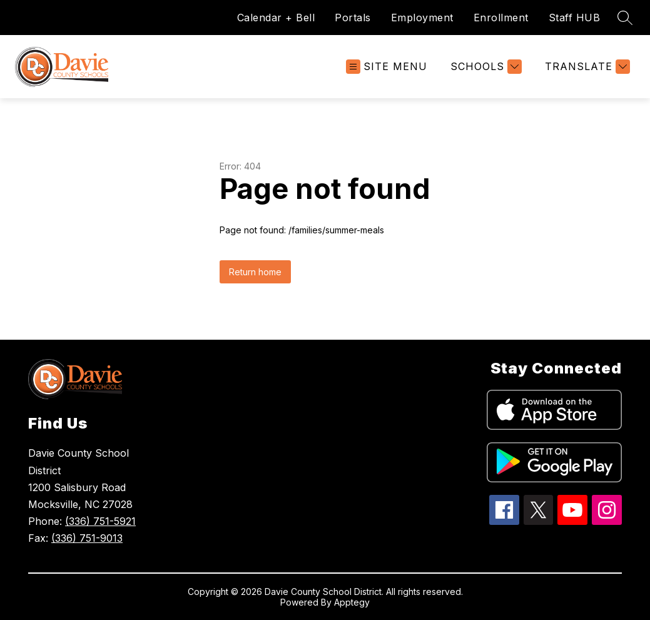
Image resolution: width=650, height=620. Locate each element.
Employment (422, 17)
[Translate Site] (586, 66)
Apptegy (352, 602)
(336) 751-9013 (87, 538)
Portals (353, 17)
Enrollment (501, 17)
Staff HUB (575, 17)
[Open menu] (386, 66)
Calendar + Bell (276, 17)
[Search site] (624, 17)
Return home (255, 272)
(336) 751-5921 (100, 521)
